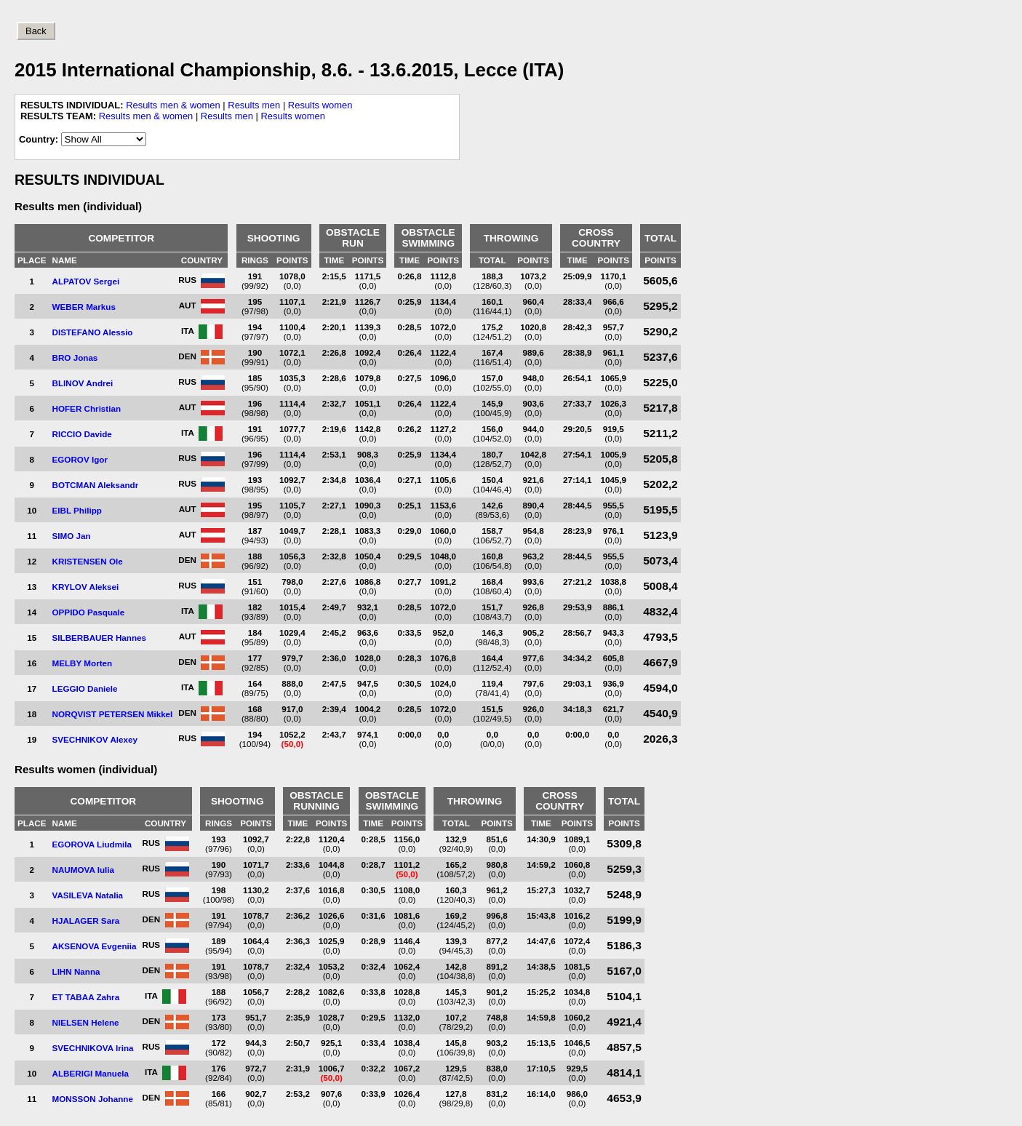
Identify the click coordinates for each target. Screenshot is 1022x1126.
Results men (254, 105)
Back (36, 30)
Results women (320, 105)
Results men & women (173, 105)
